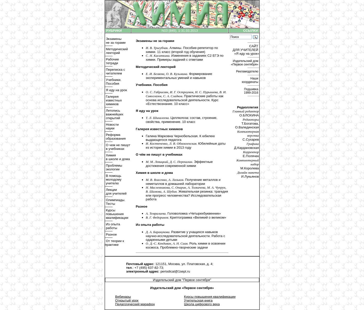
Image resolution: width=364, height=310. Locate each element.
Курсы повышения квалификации (116, 214)
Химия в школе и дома (117, 157)
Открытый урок (126, 300)
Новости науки (112, 126)
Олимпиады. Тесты (115, 202)
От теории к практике (114, 243)
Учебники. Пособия (113, 81)
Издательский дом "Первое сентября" (182, 280)
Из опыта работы (112, 226)
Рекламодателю (247, 71)
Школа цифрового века (202, 304)
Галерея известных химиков (113, 100)
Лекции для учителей (116, 191)
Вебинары (123, 297)
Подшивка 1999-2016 (251, 90)
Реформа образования (115, 136)
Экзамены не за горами (115, 40)
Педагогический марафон (135, 304)
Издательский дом (245, 62)
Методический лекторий (116, 51)
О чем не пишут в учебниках (117, 147)
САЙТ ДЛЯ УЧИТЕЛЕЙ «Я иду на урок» (246, 49)
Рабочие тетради (112, 61)
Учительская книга (198, 300)
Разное (111, 234)
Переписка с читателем (115, 71)
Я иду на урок (116, 90)
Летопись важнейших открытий (114, 114)
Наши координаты (250, 80)
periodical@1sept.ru (175, 271)
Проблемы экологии (113, 167)
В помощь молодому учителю (113, 179)
